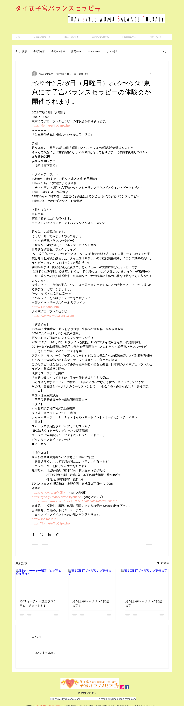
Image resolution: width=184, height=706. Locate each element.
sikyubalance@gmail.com (122, 698)
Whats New (94, 51)
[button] (164, 51)
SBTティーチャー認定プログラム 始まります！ (38, 604)
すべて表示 (163, 562)
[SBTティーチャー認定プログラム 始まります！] (39, 582)
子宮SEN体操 (58, 51)
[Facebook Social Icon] (127, 687)
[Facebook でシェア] (33, 534)
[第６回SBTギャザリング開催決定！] (92, 582)
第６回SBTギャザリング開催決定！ (90, 604)
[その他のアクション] (150, 74)
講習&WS (76, 51)
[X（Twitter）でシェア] (41, 534)
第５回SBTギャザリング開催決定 (143, 604)
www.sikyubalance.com (67, 698)
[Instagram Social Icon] (122, 687)
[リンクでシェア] (57, 534)
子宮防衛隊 (39, 51)
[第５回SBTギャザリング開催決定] (145, 582)
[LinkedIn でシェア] (49, 534)
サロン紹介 (112, 51)
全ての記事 (21, 51)
